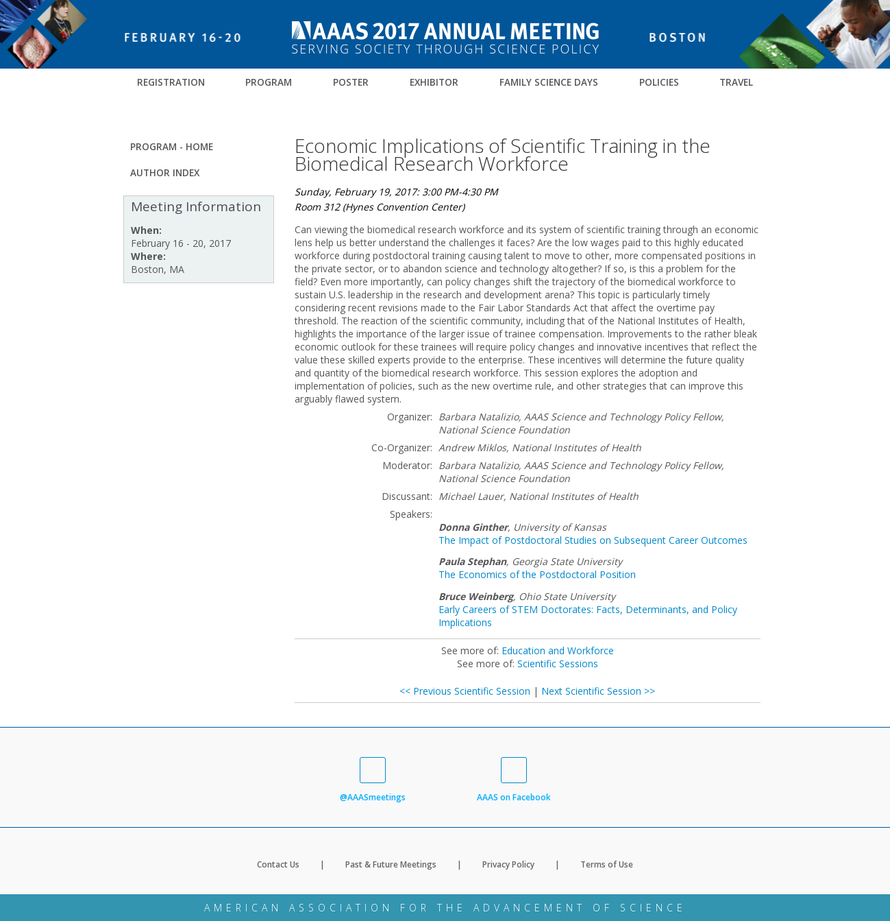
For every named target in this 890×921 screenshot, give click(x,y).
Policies (659, 82)
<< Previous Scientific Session (464, 690)
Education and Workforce (558, 650)
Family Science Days (548, 82)
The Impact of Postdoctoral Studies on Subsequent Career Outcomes (592, 540)
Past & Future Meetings (390, 864)
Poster (351, 82)
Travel (736, 82)
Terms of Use (606, 864)
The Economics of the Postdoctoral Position (537, 574)
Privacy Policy (508, 864)
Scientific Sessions (557, 663)
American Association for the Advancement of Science (445, 907)
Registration (171, 82)
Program (268, 82)
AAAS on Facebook (514, 780)
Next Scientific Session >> (598, 690)
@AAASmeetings (373, 780)
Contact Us (278, 864)
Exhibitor (434, 82)
